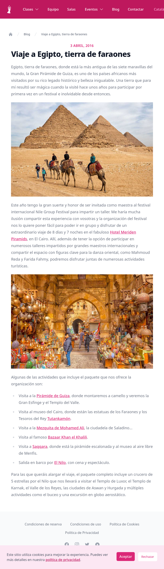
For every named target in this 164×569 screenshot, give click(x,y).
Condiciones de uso (85, 524)
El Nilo (60, 462)
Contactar (136, 9)
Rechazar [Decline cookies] (147, 557)
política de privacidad (63, 559)
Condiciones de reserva (43, 524)
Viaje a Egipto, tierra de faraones (64, 34)
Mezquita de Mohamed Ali (60, 427)
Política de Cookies (124, 524)
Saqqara (39, 446)
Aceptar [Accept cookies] (125, 556)
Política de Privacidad (82, 532)
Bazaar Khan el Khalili (67, 437)
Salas (71, 9)
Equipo (53, 9)
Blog (115, 9)
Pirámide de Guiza (53, 395)
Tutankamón (58, 418)
